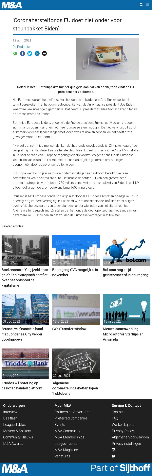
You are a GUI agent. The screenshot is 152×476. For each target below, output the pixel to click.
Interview (10, 412)
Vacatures (62, 456)
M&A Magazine (66, 450)
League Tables (14, 424)
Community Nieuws (18, 437)
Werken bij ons (123, 424)
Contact (118, 412)
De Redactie (21, 47)
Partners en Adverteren (72, 412)
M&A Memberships (69, 437)
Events (60, 424)
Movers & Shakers (17, 431)
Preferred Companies (71, 418)
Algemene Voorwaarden (130, 437)
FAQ (115, 418)
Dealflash (10, 418)
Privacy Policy (123, 431)
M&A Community (67, 431)
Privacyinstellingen (126, 443)
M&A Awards (13, 443)
